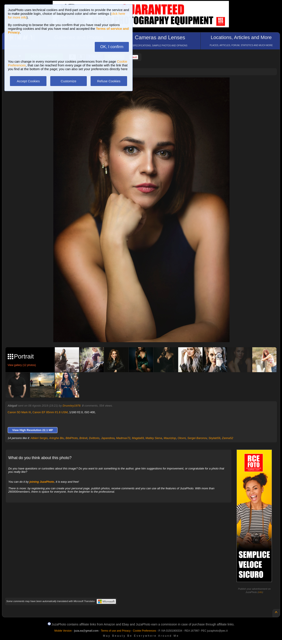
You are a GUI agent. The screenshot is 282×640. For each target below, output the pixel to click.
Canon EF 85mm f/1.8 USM (50, 412)
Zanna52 (227, 438)
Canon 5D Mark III (19, 412)
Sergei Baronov (197, 438)
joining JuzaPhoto (42, 481)
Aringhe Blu (56, 438)
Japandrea (108, 438)
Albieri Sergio (39, 438)
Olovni (182, 438)
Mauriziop (170, 438)
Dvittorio (94, 438)
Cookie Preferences (144, 630)
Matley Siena (153, 438)
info (260, 592)
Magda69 (138, 438)
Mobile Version (63, 630)
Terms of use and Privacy (116, 630)
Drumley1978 (71, 405)
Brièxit (83, 438)
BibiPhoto (71, 438)
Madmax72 (123, 438)
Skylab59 (214, 438)
